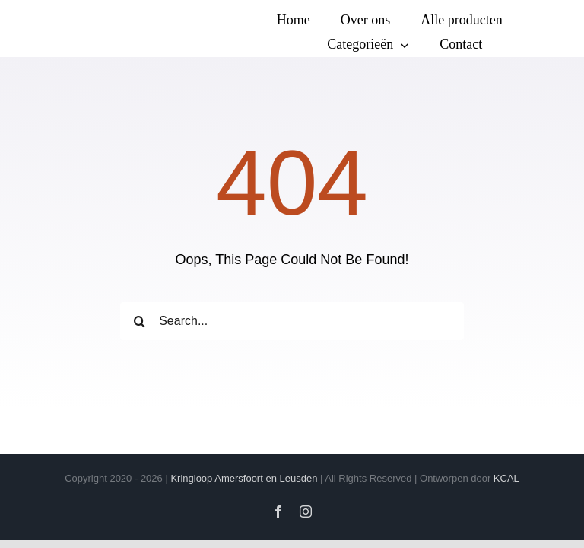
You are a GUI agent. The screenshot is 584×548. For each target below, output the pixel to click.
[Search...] (292, 321)
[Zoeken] (139, 321)
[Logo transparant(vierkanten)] (81, 17)
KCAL (506, 478)
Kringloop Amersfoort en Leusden (243, 478)
